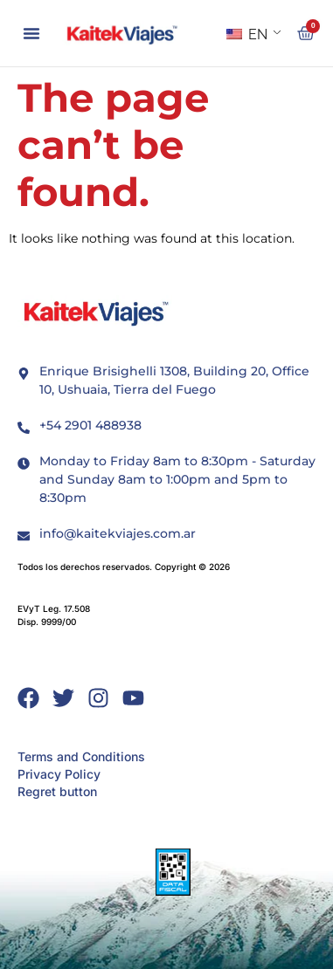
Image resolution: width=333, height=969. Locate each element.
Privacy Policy (59, 773)
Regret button (57, 791)
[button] (31, 33)
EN (246, 34)
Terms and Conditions (81, 756)
